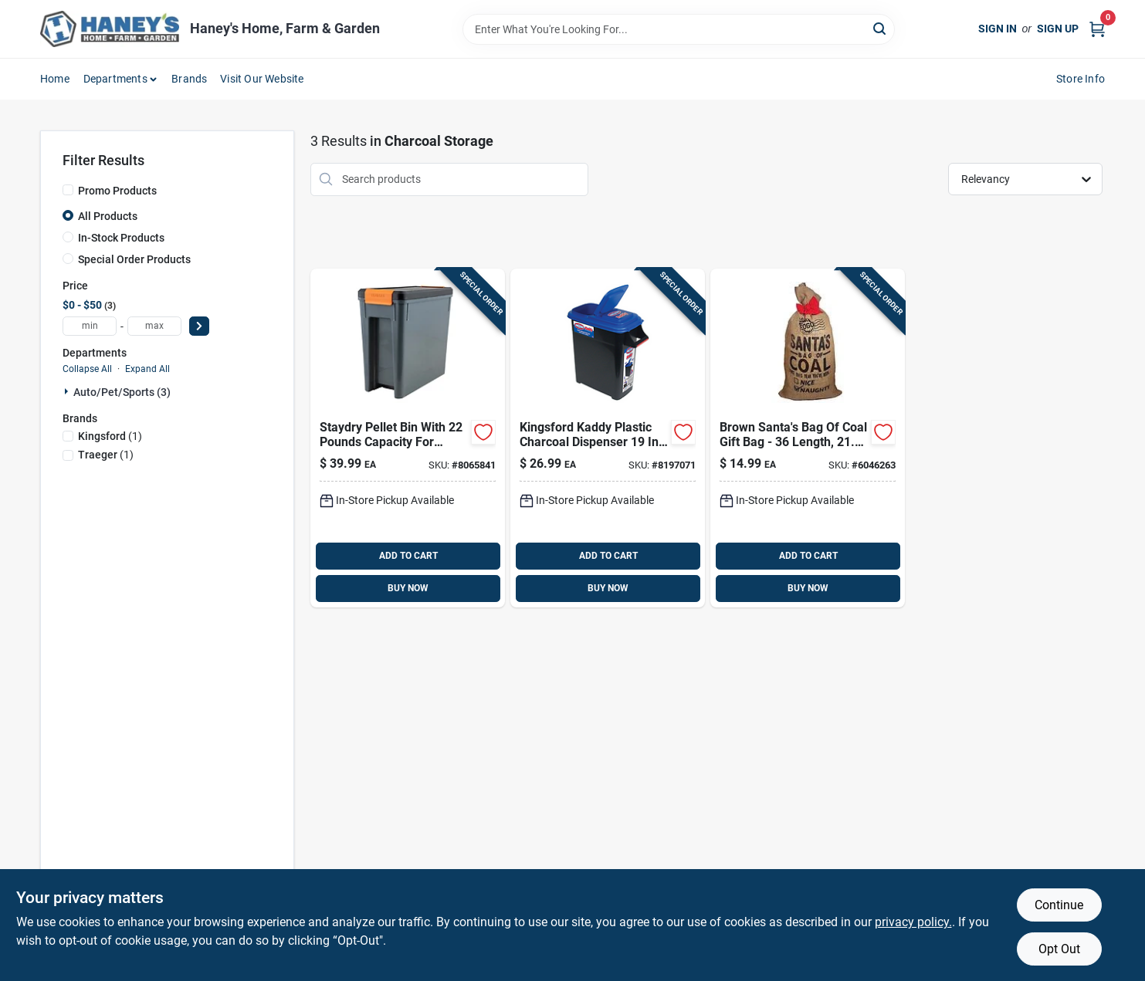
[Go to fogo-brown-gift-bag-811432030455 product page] (807, 438)
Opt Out (1059, 949)
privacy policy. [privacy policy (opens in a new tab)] (913, 922)
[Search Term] (678, 29)
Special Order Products (134, 259)
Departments (115, 79)
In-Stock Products (121, 238)
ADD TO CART (408, 555)
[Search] (880, 28)
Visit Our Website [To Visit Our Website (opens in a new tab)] (261, 79)
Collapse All (87, 369)
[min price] (90, 326)
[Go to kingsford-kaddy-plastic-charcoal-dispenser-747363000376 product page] (607, 438)
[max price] (154, 326)
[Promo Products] (68, 189)
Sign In (997, 28)
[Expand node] (68, 391)
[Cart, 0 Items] (1097, 29)
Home (54, 79)
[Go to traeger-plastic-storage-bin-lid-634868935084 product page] (407, 438)
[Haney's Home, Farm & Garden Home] (109, 29)
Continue (1059, 905)
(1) (110, 436)
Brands (189, 79)
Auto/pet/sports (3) (122, 392)
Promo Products (117, 191)
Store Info (1080, 79)
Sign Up (1058, 28)
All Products (107, 216)
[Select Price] (199, 326)
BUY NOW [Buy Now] (408, 588)
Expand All (147, 369)
